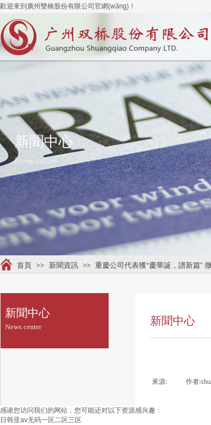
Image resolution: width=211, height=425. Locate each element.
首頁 (24, 265)
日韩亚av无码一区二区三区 (41, 420)
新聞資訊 (63, 265)
